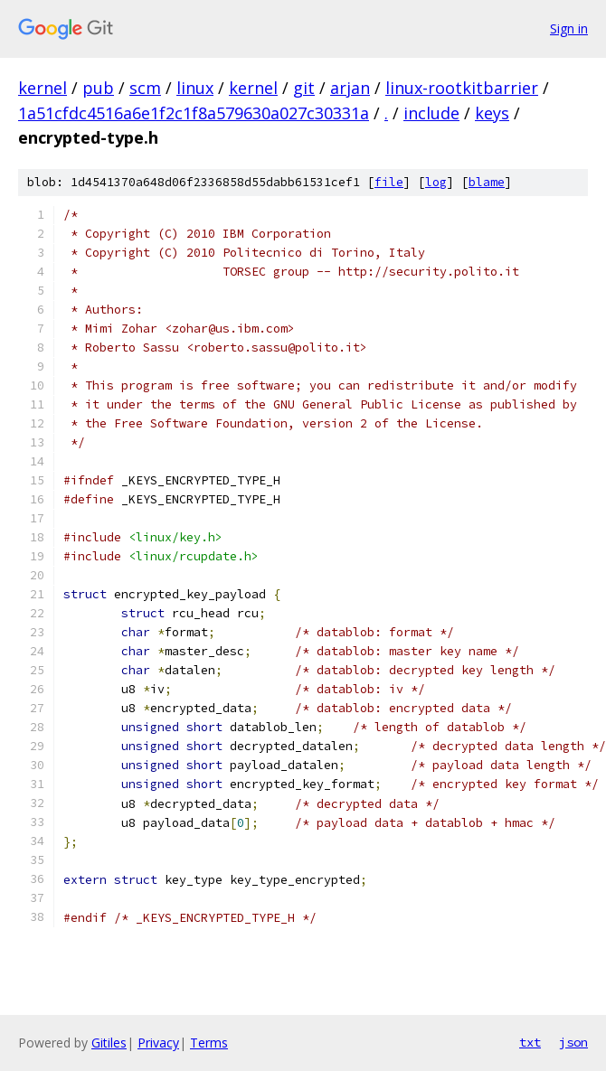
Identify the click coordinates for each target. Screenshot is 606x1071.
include (431, 113)
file (388, 182)
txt (530, 1042)
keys (492, 113)
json (573, 1042)
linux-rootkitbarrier (461, 88)
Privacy (158, 1042)
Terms (209, 1042)
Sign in (569, 28)
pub (98, 88)
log (436, 182)
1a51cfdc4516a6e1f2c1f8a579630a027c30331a (193, 113)
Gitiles (109, 1042)
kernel (42, 88)
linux (194, 88)
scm (145, 88)
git (304, 88)
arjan (350, 88)
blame (487, 182)
